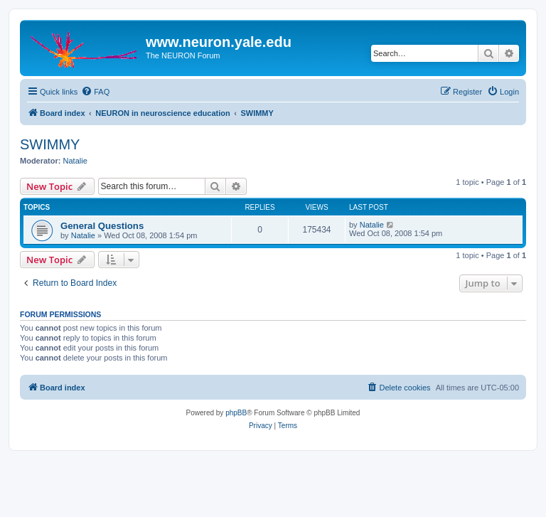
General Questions (102, 225)
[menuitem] (95, 91)
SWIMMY (50, 144)
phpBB (236, 413)
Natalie (75, 160)
